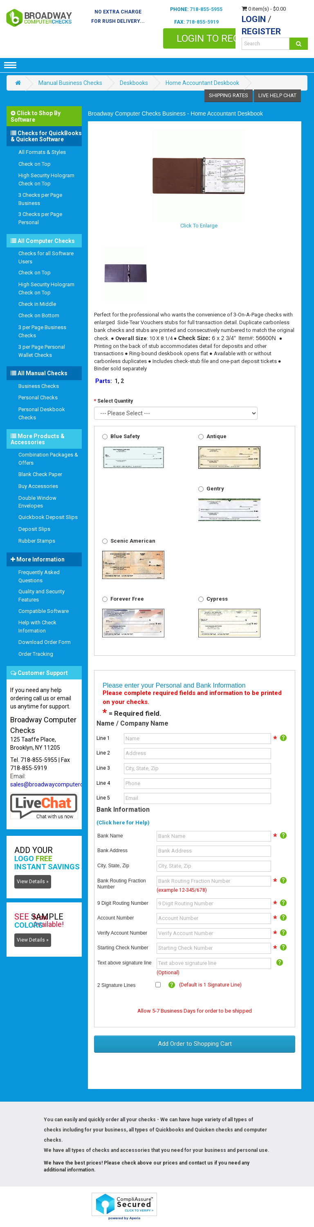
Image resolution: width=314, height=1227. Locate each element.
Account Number (115, 918)
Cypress (217, 599)
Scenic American (132, 541)
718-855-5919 (202, 22)
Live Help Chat (277, 95)
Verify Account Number (122, 933)
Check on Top (34, 164)
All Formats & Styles (42, 152)
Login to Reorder (220, 38)
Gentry (215, 488)
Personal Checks (38, 397)
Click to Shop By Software (36, 116)
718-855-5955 (206, 9)
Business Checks (38, 386)
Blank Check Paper (40, 474)
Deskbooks (134, 83)
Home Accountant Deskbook (202, 83)
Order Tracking (35, 654)
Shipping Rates (228, 95)
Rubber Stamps (36, 541)
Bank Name (110, 836)
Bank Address (112, 850)
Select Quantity (115, 401)
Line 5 (103, 798)
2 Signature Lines (116, 985)
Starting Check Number (122, 948)
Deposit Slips (34, 529)
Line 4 (103, 783)
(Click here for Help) (123, 822)
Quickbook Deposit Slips (48, 517)
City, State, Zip (113, 865)
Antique (216, 436)
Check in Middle (37, 304)
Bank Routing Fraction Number (121, 884)
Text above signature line (124, 963)
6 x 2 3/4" (224, 338)
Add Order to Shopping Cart (195, 1043)
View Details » (33, 881)
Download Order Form (44, 642)
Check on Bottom (38, 315)
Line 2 (103, 753)
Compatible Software (43, 611)
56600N (266, 338)
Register (261, 31)
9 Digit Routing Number (122, 903)
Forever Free (127, 599)
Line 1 (103, 738)
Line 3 (103, 768)
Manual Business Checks (70, 83)
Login (254, 19)
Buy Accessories (38, 486)
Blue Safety (125, 436)
